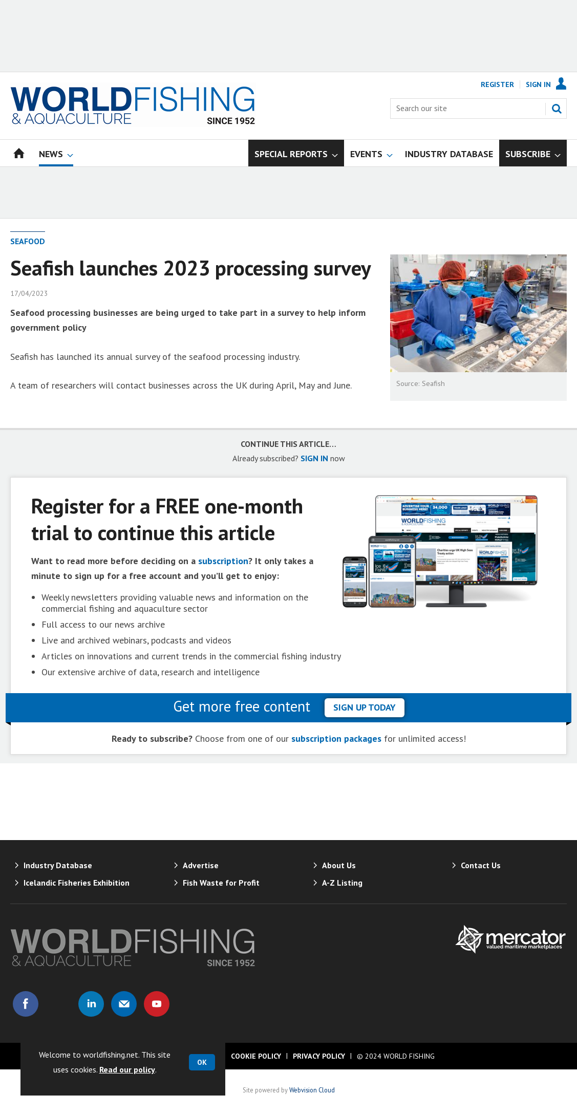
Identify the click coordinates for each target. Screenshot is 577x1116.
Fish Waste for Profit (221, 882)
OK (202, 1062)
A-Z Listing (342, 882)
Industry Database (58, 865)
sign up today (364, 707)
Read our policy (127, 1069)
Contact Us (481, 865)
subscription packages (336, 738)
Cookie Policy (256, 1056)
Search (556, 108)
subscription (223, 561)
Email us (124, 1004)
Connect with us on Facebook (25, 1004)
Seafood (27, 241)
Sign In (538, 84)
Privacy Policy (319, 1056)
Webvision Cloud (312, 1090)
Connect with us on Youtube (156, 1004)
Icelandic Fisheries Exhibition (77, 882)
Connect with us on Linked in (91, 1004)
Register (497, 84)
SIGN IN (314, 458)
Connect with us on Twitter (58, 1004)
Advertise (201, 865)
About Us (339, 865)
